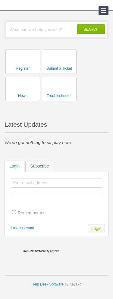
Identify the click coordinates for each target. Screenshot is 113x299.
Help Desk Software (48, 284)
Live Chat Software (34, 250)
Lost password (22, 228)
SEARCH (91, 29)
